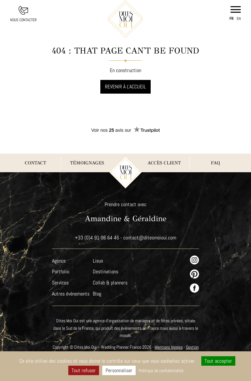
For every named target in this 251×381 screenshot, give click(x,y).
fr (231, 18)
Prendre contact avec (125, 204)
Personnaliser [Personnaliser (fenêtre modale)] (117, 370)
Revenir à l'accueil (125, 86)
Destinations (106, 271)
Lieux (98, 260)
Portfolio (60, 271)
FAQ (215, 163)
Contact (35, 163)
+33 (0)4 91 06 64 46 (97, 237)
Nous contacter (23, 20)
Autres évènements (71, 293)
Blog (97, 293)
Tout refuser (82, 370)
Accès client (164, 163)
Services (60, 282)
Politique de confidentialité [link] (161, 370)
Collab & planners (110, 282)
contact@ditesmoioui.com (149, 237)
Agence (59, 260)
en (239, 18)
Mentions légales (177, 347)
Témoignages (87, 163)
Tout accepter (218, 361)
